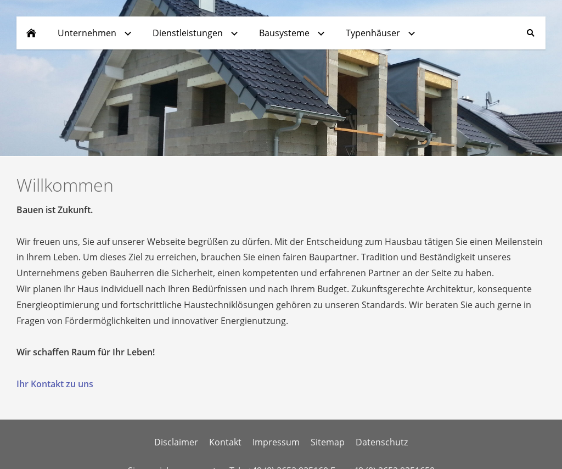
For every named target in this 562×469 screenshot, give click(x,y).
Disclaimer (176, 442)
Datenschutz (382, 442)
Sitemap (328, 442)
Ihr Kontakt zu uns (54, 384)
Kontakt (225, 442)
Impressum (276, 442)
